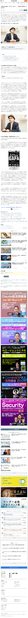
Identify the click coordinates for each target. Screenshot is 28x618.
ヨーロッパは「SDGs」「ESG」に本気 (10, 60)
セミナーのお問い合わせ (4, 601)
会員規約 (2, 586)
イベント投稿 (2, 594)
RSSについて (16, 583)
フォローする (25, 12)
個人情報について (3, 609)
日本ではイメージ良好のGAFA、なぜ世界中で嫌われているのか (12, 77)
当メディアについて (16, 586)
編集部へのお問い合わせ (4, 599)
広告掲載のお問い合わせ (17, 601)
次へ (16, 209)
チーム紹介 (2, 591)
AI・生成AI (18, 2)
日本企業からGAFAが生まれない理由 (10, 56)
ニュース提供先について (17, 584)
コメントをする (6, 276)
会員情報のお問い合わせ (17, 599)
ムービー (9, 2)
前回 (25, 188)
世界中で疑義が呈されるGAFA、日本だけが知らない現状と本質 (12, 48)
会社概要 (2, 606)
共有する (26, 10)
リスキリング (13, 2)
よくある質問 (2, 583)
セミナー (2, 2)
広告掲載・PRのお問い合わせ (13, 567)
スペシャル (5, 2)
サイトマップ (2, 584)
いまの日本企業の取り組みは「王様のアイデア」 (12, 59)
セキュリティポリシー (4, 607)
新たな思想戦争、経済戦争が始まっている (11, 57)
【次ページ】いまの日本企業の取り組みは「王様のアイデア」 (11, 207)
